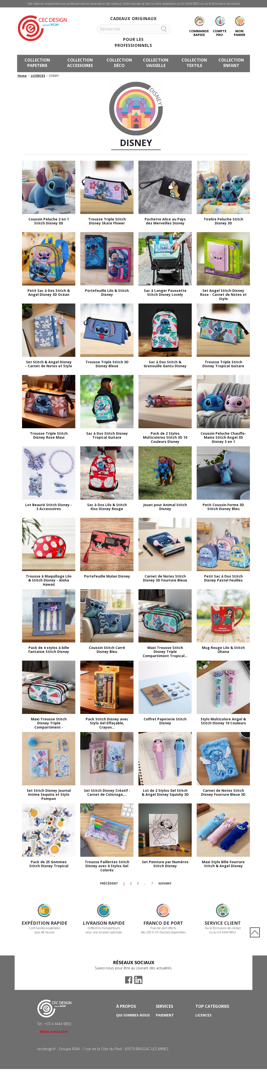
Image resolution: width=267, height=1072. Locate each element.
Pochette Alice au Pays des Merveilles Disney (165, 221)
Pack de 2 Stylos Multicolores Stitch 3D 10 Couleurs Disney (165, 437)
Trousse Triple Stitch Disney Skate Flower (107, 221)
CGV (119, 1029)
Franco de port (163, 923)
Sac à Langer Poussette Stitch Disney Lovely (165, 293)
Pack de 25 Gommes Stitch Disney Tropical (48, 864)
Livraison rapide (104, 923)
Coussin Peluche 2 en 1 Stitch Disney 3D (48, 221)
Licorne (202, 1022)
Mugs (200, 1036)
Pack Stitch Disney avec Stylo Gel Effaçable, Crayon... (107, 723)
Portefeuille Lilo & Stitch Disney (107, 293)
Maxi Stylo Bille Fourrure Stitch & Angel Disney (223, 864)
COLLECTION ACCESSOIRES (80, 62)
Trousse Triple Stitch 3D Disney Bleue (107, 364)
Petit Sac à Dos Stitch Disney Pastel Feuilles (223, 578)
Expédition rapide (44, 923)
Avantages (126, 1022)
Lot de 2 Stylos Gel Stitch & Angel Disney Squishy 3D (165, 793)
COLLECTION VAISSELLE (155, 62)
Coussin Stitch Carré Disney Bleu (107, 650)
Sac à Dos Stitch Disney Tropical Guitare (107, 435)
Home (22, 76)
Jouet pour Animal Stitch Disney (165, 507)
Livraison (165, 1022)
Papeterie (204, 1029)
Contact (164, 1036)
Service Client (223, 923)
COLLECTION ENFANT (231, 62)
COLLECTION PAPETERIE (37, 62)
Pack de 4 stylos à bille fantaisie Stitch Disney (48, 650)
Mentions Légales (133, 1036)
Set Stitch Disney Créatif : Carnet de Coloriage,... (107, 793)
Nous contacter (54, 1031)
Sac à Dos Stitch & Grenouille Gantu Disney (165, 364)
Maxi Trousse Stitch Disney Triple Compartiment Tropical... (165, 652)
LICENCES (38, 76)
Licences (203, 1015)
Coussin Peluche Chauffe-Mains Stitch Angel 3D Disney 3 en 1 (223, 437)
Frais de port (168, 1029)
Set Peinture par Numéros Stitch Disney (165, 864)
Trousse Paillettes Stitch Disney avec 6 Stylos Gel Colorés (107, 866)
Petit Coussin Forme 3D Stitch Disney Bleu (223, 507)
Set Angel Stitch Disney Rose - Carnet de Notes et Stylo (223, 295)
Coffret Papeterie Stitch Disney (165, 721)
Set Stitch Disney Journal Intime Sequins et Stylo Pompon (49, 795)
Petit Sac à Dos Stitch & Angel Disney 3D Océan (48, 293)
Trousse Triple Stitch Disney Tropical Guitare (223, 364)
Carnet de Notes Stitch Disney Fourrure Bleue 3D (223, 793)
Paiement (165, 1015)
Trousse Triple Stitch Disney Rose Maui (49, 435)
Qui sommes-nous (133, 1015)
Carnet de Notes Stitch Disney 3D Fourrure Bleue (165, 578)
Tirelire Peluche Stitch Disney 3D (223, 221)
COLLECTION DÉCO (119, 62)
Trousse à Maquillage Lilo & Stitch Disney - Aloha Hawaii (49, 580)
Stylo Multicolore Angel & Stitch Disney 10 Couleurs (223, 721)
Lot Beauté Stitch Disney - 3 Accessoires (48, 507)
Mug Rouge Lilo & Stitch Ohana (223, 650)
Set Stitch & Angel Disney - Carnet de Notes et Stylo (48, 364)
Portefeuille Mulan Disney (107, 576)
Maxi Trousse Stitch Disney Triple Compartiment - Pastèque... (49, 723)
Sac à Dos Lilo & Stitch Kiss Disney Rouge (107, 507)
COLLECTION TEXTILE (194, 62)
